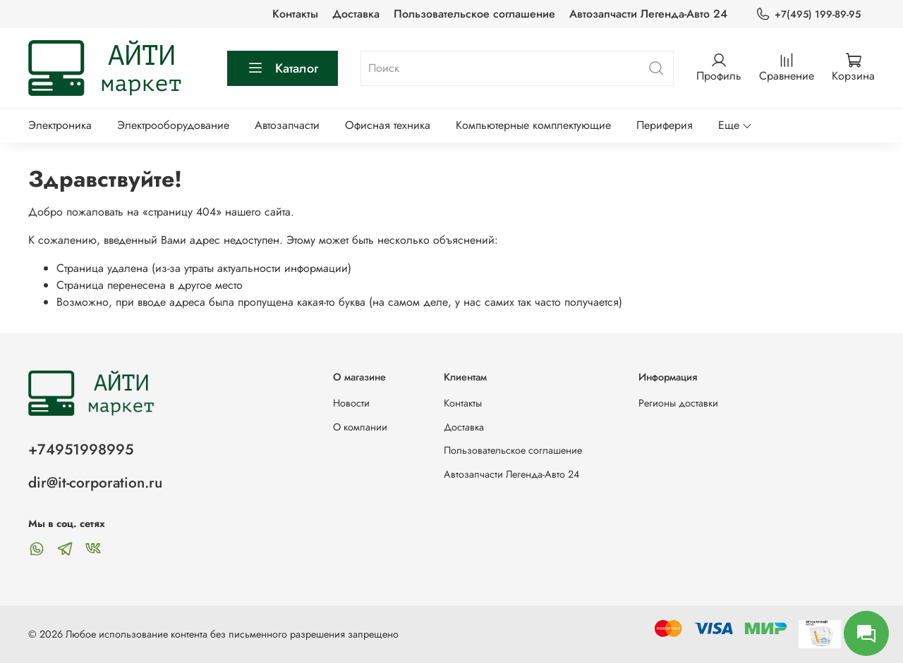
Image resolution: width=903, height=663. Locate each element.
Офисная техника (387, 125)
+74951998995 (80, 449)
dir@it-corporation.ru (95, 482)
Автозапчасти (287, 125)
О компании (360, 427)
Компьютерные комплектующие (533, 125)
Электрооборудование (173, 125)
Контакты (295, 14)
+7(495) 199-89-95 (808, 14)
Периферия (664, 125)
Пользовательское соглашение (474, 14)
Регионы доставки (678, 403)
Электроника (60, 125)
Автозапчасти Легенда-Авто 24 (648, 14)
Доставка (356, 14)
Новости (351, 403)
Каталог (282, 68)
